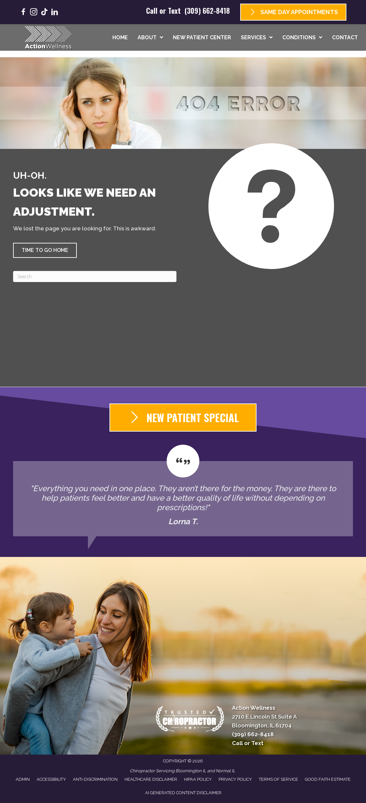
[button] (45, 250)
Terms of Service (278, 779)
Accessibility (51, 779)
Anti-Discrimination (95, 779)
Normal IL (225, 770)
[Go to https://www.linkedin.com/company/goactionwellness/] (54, 13)
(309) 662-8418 (207, 10)
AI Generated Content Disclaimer (183, 792)
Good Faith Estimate (328, 779)
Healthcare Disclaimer (151, 779)
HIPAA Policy (198, 779)
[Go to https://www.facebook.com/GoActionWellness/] (23, 13)
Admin (23, 779)
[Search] (94, 276)
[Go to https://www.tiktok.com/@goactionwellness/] (44, 12)
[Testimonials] (183, 490)
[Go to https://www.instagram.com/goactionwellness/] (33, 13)
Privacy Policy (235, 779)
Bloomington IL (190, 770)
